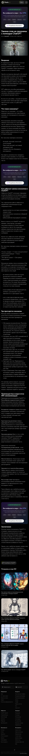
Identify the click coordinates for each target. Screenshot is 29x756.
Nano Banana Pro (4, 723)
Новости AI (17, 708)
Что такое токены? (4, 696)
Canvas (2, 732)
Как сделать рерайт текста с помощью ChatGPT (13, 669)
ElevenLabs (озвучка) (19, 723)
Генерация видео (18, 734)
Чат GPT (16, 683)
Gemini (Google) (4, 717)
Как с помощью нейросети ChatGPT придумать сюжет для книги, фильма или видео (13, 618)
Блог (16, 706)
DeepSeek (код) (18, 725)
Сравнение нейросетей (19, 742)
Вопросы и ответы (4, 698)
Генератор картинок (19, 732)
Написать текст (18, 730)
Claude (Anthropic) (4, 715)
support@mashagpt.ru (23, 753)
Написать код (17, 740)
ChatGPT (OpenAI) (4, 713)
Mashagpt (3, 683)
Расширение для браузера (20, 696)
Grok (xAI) (3, 719)
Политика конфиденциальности (7, 702)
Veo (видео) (17, 715)
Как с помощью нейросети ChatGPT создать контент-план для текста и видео (12, 644)
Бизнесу (16, 700)
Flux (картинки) (18, 721)
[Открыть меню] (26, 2)
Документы (3, 734)
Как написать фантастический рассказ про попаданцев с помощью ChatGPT (12, 592)
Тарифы (16, 702)
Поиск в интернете (4, 736)
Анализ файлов (4, 740)
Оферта (2, 700)
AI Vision (2, 730)
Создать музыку (18, 736)
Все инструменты (4, 742)
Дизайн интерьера (18, 738)
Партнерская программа (20, 698)
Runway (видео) (18, 717)
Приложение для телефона (20, 694)
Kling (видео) (17, 713)
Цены (2, 694)
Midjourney (3, 721)
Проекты (2, 738)
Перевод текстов (18, 704)
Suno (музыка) (17, 719)
